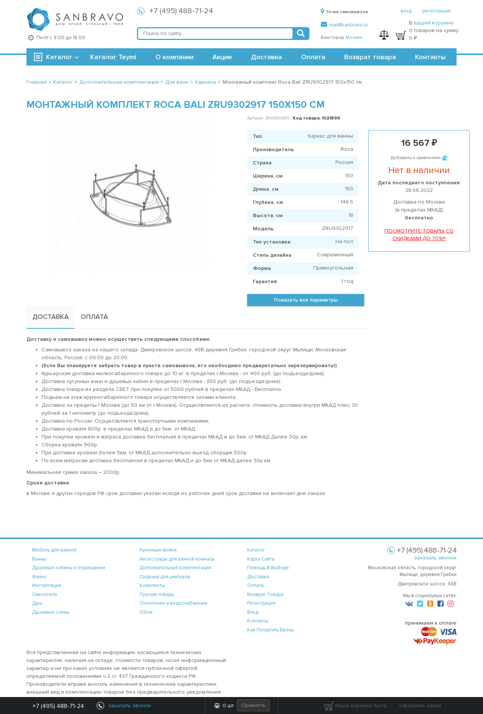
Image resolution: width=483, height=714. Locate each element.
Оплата (313, 57)
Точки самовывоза (344, 12)
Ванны (39, 559)
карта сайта (260, 559)
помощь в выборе (268, 568)
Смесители (44, 594)
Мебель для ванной (54, 550)
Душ (37, 603)
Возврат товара (370, 57)
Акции (222, 57)
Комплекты (152, 585)
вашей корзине (434, 23)
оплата (255, 585)
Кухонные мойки (158, 550)
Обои (146, 612)
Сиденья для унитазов (165, 577)
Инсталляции (46, 585)
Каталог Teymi (113, 57)
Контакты (430, 57)
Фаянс (39, 577)
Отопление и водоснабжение (174, 603)
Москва (354, 37)
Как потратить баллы (270, 630)
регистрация (436, 11)
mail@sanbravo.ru (344, 25)
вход (406, 11)
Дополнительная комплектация (175, 568)
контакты (257, 621)
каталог (256, 550)
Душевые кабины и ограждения (68, 568)
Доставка (266, 57)
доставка (258, 577)
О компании (174, 57)
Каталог (59, 57)
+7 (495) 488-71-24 (181, 10)
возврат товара (265, 594)
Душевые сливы (50, 612)
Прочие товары (157, 594)
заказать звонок (435, 558)
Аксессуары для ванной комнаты (177, 559)
